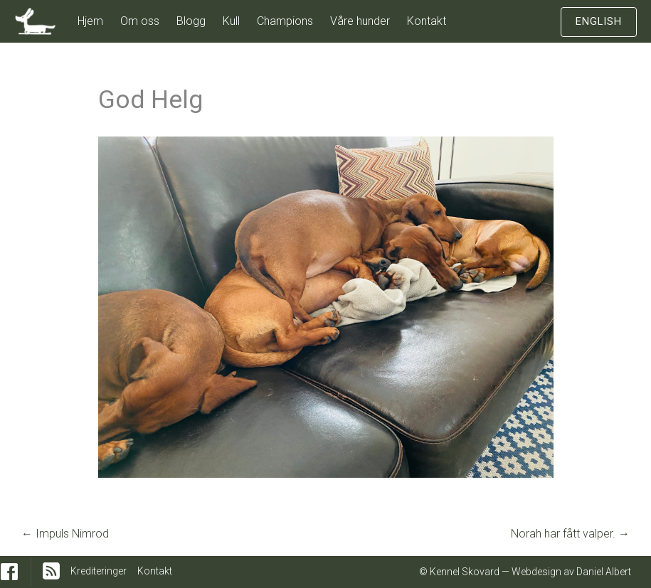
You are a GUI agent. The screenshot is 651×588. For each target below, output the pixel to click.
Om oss (139, 21)
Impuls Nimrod (65, 533)
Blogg (191, 21)
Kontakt (426, 21)
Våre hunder (360, 21)
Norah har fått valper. (570, 533)
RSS (51, 570)
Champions (285, 21)
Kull (231, 21)
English (599, 22)
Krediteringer (98, 571)
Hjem (90, 21)
